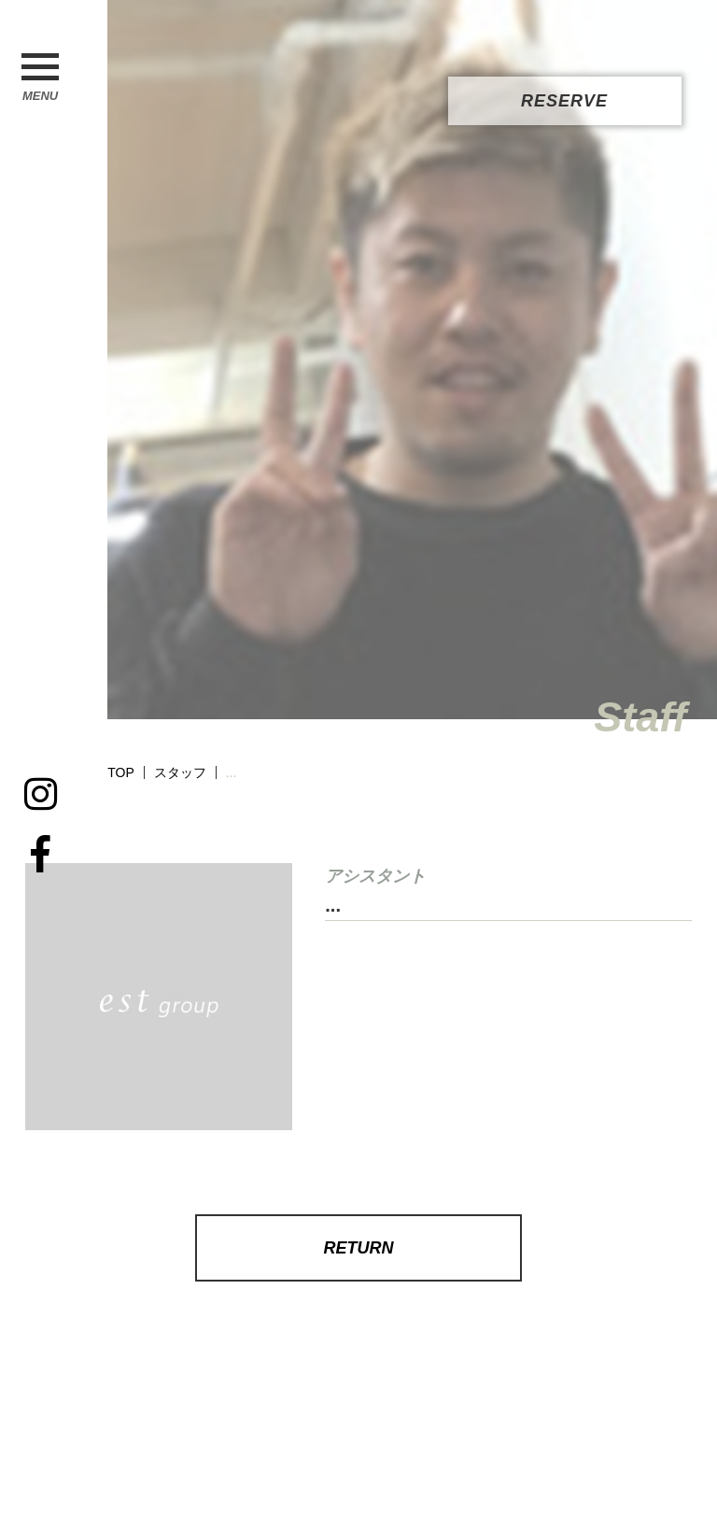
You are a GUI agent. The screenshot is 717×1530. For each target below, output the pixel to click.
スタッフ (180, 772)
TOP (120, 772)
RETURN (358, 1248)
